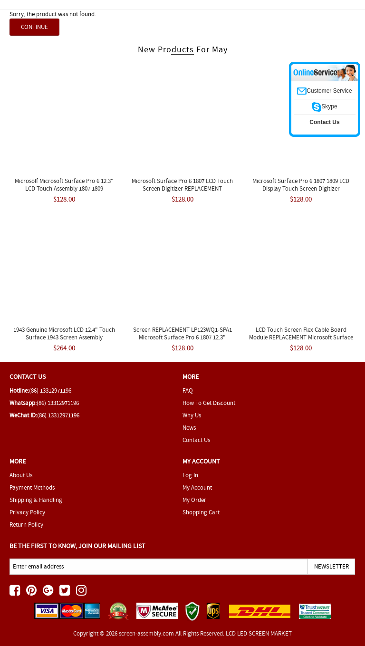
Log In (190, 475)
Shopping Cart (201, 512)
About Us (21, 475)
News (189, 428)
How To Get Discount (208, 403)
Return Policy (26, 525)
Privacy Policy (27, 512)
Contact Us (196, 440)
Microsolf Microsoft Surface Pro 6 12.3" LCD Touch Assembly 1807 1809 (64, 185)
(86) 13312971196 (50, 390)
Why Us (191, 415)
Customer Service (324, 90)
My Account (197, 487)
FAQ (187, 390)
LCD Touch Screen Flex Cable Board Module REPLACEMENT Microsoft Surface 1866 (301, 337)
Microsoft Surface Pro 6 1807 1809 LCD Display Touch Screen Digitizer (300, 185)
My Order (194, 500)
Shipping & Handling (36, 500)
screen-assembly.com (146, 633)
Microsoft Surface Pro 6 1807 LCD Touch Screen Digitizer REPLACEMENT (182, 185)
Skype (324, 106)
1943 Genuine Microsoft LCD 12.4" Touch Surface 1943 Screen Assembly (64, 333)
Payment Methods (32, 487)
